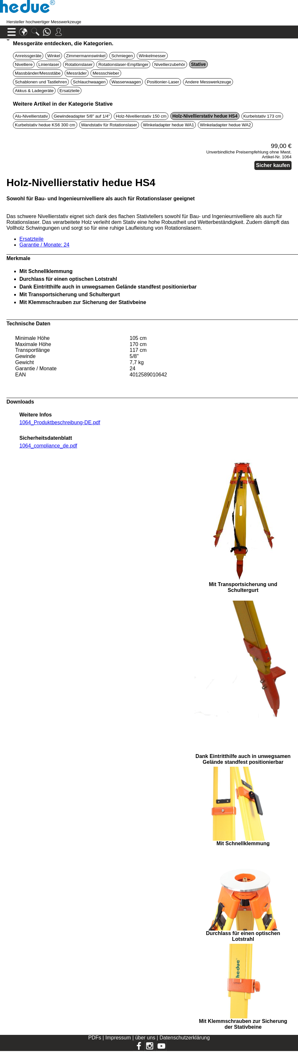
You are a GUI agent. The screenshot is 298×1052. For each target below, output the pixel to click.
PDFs (94, 1037)
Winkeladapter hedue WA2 (225, 124)
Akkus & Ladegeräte (34, 90)
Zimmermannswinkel (85, 55)
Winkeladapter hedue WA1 (168, 124)
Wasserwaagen (126, 81)
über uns (145, 1037)
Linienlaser (48, 64)
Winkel (53, 55)
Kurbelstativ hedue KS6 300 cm (45, 124)
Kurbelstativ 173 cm (262, 116)
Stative (198, 64)
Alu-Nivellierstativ (31, 116)
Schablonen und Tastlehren (41, 81)
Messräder (77, 73)
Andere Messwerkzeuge (208, 81)
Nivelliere (24, 64)
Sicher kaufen (273, 165)
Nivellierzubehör (169, 64)
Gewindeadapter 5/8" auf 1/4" (82, 116)
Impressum (118, 1037)
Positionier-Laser (163, 81)
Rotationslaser (78, 64)
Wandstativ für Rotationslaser (109, 124)
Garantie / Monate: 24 (44, 244)
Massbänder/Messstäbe (38, 73)
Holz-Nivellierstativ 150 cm (141, 116)
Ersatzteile (69, 90)
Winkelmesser (152, 55)
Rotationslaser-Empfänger (123, 64)
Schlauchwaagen (89, 81)
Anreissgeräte (28, 55)
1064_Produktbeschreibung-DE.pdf (59, 422)
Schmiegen (122, 55)
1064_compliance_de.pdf (48, 445)
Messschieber (105, 73)
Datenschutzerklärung (184, 1037)
